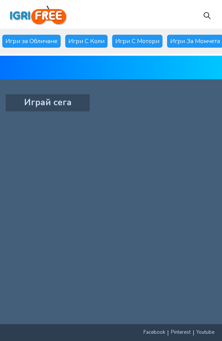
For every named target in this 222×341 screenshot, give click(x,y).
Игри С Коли (86, 41)
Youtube (205, 332)
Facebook (154, 332)
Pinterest (181, 332)
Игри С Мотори (137, 41)
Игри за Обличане (31, 41)
